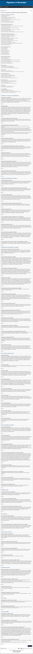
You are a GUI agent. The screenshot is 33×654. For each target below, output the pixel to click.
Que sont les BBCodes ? (4, 47)
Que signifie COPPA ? (4, 16)
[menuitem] (7, 7)
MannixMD (19, 651)
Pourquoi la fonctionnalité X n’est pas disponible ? (8, 90)
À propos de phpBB (21, 616)
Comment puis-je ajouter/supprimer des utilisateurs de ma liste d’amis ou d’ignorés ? (12, 71)
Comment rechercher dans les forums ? (6, 74)
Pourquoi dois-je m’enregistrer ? (5, 15)
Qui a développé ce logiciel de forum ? (6, 89)
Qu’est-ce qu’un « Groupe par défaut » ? (6, 62)
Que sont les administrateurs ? (5, 57)
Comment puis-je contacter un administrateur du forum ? (8, 92)
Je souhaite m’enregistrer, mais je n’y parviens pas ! (8, 17)
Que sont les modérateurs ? (5, 58)
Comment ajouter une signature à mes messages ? (8, 36)
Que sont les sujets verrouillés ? (5, 53)
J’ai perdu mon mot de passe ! (5, 20)
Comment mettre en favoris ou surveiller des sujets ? (8, 81)
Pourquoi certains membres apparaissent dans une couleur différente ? (10, 61)
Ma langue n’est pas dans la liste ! (5, 28)
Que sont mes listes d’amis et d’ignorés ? (6, 70)
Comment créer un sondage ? (5, 37)
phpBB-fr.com (18, 652)
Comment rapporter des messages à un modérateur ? (8, 42)
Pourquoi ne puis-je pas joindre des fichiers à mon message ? (9, 40)
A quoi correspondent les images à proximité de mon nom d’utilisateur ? (10, 29)
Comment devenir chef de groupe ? (6, 60)
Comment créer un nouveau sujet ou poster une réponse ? (9, 34)
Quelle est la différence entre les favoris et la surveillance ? (9, 80)
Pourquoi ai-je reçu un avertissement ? (6, 41)
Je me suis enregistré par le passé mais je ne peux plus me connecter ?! (11, 19)
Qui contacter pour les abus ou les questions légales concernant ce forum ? (11, 91)
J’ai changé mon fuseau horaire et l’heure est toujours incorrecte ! (10, 27)
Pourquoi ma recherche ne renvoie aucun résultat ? (8, 75)
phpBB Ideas (15, 622)
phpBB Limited (24, 614)
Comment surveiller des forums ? (5, 82)
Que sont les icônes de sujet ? (5, 54)
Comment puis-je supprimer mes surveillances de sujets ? (9, 83)
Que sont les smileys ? (4, 49)
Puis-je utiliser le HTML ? (4, 48)
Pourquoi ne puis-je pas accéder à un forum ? (7, 39)
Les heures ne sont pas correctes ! (5, 26)
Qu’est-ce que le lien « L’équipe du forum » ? (7, 63)
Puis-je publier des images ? (5, 50)
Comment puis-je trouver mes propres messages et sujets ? (9, 77)
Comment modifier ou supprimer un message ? (7, 35)
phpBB (22, 212)
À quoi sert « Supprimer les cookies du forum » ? (7, 22)
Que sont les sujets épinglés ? (5, 52)
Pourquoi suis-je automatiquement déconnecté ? (7, 21)
